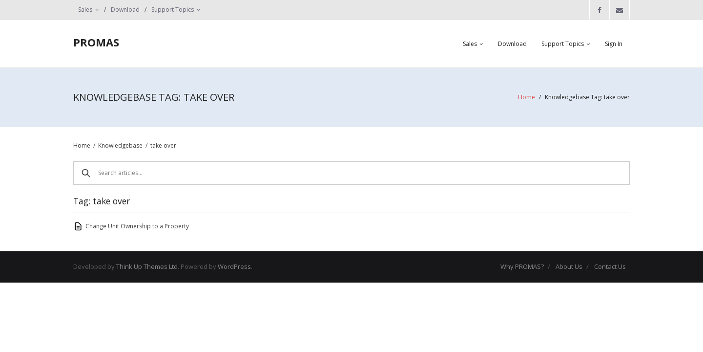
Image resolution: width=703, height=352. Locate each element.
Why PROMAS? (522, 266)
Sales (85, 9)
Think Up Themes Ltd (147, 266)
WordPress (234, 266)
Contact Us (610, 266)
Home (526, 97)
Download (125, 9)
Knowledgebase (120, 145)
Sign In (613, 44)
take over (163, 145)
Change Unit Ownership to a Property (137, 226)
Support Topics (172, 9)
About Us (569, 266)
